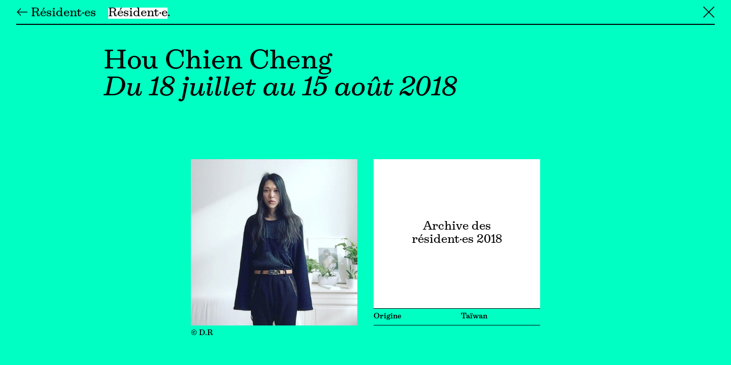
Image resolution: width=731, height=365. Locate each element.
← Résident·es (56, 13)
